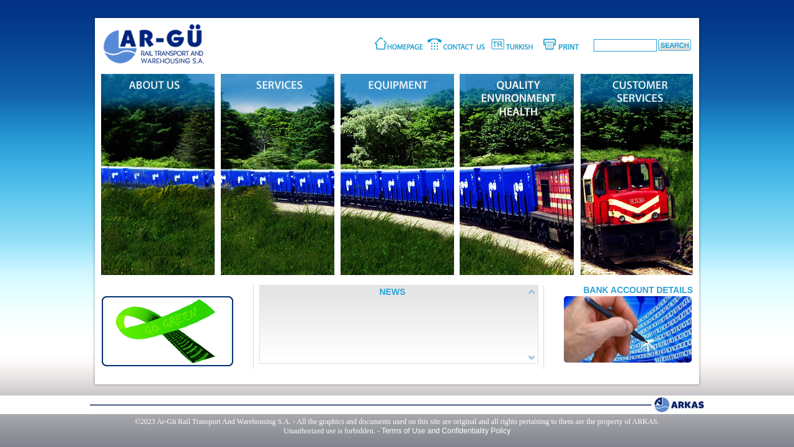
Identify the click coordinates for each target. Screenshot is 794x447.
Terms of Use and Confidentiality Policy (446, 431)
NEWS (393, 292)
